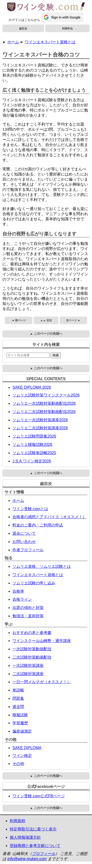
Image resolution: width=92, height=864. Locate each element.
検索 (56, 355)
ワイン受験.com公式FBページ (38, 796)
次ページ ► (73, 320)
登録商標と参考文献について (35, 846)
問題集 (18, 698)
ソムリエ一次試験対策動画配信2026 (44, 403)
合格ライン (22, 599)
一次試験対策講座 (28, 665)
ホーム (13, 42)
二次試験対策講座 (28, 674)
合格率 (18, 591)
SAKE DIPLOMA (26, 748)
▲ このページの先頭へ (46, 333)
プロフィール (43, 854)
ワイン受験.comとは (30, 509)
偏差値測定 (22, 731)
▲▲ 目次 (46, 320)
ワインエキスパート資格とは (50, 42)
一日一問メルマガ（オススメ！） (41, 682)
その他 (18, 764)
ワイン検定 (22, 756)
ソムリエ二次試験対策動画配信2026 (44, 412)
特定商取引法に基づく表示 (33, 829)
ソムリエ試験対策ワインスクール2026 (46, 395)
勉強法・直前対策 (28, 616)
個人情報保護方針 (25, 837)
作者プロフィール (28, 550)
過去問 (18, 707)
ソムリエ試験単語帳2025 (34, 453)
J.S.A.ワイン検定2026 (31, 461)
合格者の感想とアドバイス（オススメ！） (49, 517)
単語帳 (18, 690)
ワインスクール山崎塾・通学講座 (41, 641)
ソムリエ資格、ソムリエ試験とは (41, 566)
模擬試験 (20, 715)
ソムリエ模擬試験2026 (32, 444)
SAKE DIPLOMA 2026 (31, 387)
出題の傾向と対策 (28, 608)
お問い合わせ (24, 542)
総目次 (23, 28)
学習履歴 (20, 723)
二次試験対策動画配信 (31, 657)
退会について (24, 533)
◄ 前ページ (18, 320)
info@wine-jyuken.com (26, 859)
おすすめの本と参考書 (31, 633)
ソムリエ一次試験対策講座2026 (40, 420)
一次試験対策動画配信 (31, 649)
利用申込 (67, 28)
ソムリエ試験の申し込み (33, 583)
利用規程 (17, 821)
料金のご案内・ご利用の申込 (37, 525)
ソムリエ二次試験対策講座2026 (40, 428)
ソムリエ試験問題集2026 (34, 436)
